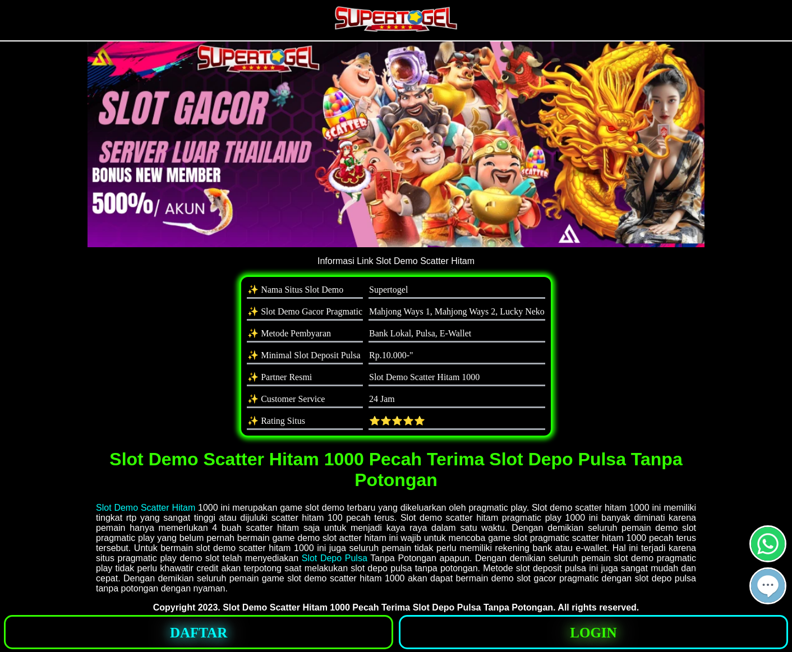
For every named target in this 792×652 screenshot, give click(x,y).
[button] (768, 586)
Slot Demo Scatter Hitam (145, 507)
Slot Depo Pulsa (334, 558)
